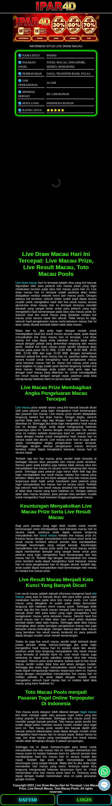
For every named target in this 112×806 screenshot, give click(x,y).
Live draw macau (26, 282)
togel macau (88, 711)
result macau (48, 535)
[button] (104, 785)
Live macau (22, 407)
